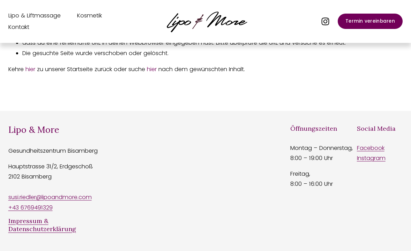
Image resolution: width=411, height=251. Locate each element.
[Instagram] (325, 21)
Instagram (371, 158)
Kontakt (18, 27)
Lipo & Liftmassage (34, 16)
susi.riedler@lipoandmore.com (50, 197)
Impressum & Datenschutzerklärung (42, 225)
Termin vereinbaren (370, 21)
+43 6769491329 (30, 208)
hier (30, 69)
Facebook (370, 148)
